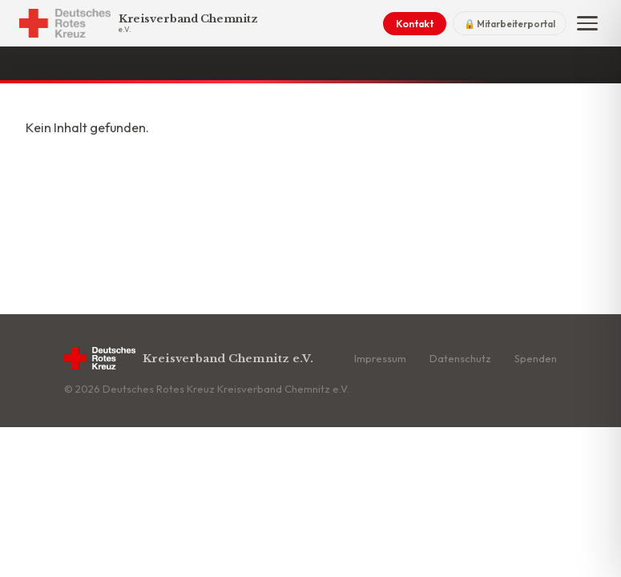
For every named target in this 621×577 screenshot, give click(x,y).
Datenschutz (460, 358)
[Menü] (587, 23)
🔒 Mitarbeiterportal (509, 24)
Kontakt (414, 24)
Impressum (380, 358)
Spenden (535, 358)
